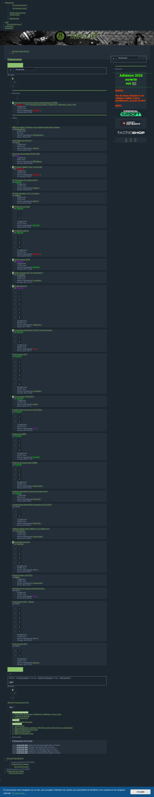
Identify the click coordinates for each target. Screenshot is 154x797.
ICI (134, 83)
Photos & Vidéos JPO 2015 (22, 575)
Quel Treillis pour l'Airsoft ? (22, 140)
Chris (17, 156)
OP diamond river (20, 286)
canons (35, 148)
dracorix (36, 663)
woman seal (37, 486)
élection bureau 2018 (22, 259)
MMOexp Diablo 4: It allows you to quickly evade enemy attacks (36, 127)
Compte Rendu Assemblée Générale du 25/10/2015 (32, 505)
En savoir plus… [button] (19, 793)
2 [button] (14, 82)
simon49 (20, 261)
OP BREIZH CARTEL (21, 231)
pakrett (18, 195)
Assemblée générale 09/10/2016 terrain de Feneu (33, 330)
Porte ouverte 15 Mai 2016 (24, 397)
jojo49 (35, 404)
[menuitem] (81, 5)
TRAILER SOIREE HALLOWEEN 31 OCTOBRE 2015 (30, 529)
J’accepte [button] (140, 792)
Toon (35, 349)
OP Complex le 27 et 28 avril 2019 (25, 180)
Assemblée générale (22, 542)
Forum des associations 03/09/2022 (26, 154)
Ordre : (62, 678)
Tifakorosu (37, 325)
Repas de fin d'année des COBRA (24, 463)
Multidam (20, 105)
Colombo (20, 544)
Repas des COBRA (19, 434)
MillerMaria (37, 161)
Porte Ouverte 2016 (19, 354)
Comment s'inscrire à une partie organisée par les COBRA (36, 103)
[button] (13, 86)
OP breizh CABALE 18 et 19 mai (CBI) (28, 167)
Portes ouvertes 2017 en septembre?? (28, 273)
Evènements (14, 59)
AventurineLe (20, 129)
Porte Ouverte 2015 (19, 644)
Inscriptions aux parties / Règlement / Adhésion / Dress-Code (53, 105)
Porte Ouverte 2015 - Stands (23, 602)
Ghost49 (18, 182)
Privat (17, 142)
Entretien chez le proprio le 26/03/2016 (27, 410)
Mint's (17, 577)
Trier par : (42, 678)
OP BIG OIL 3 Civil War (22, 207)
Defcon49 (36, 499)
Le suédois (21, 275)
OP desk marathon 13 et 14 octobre (25, 193)
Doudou (36, 188)
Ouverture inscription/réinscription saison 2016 (30, 491)
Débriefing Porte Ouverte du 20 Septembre (28, 589)
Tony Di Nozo (20, 531)
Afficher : (19, 678)
